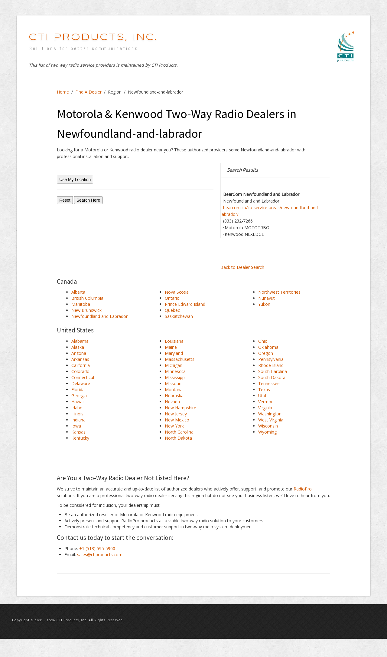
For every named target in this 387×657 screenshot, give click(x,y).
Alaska (77, 347)
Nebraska (174, 395)
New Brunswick (86, 310)
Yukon (264, 304)
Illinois (77, 414)
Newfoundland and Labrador (99, 316)
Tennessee (269, 383)
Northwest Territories (279, 292)
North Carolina (179, 432)
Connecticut (83, 377)
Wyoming (267, 432)
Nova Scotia (177, 292)
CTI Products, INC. (93, 37)
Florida (78, 389)
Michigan (173, 365)
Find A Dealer (88, 92)
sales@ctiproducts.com (99, 554)
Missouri (173, 383)
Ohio (263, 341)
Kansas (78, 432)
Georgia (79, 395)
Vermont (266, 401)
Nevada (172, 401)
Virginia (265, 408)
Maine (171, 347)
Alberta (78, 292)
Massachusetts (179, 359)
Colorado (80, 371)
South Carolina (272, 371)
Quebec (172, 310)
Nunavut (266, 298)
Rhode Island (271, 365)
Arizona (78, 353)
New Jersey (176, 414)
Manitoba (80, 304)
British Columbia (87, 298)
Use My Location (75, 179)
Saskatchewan (179, 316)
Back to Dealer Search (242, 267)
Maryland (174, 353)
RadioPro (303, 489)
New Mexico (177, 420)
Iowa (76, 426)
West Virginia (270, 420)
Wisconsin (268, 426)
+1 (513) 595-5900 (97, 548)
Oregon (265, 353)
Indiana (78, 420)
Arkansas (80, 359)
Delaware (80, 383)
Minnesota (175, 371)
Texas (264, 389)
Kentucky (80, 438)
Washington (269, 414)
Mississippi (175, 377)
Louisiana (174, 341)
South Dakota (271, 377)
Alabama (80, 341)
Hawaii (77, 401)
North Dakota (178, 438)
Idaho (77, 408)
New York (174, 426)
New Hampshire (180, 408)
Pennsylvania (271, 359)
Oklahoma (268, 347)
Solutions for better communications (83, 48)
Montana (174, 389)
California (80, 365)
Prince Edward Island (185, 304)
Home (63, 92)
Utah (263, 395)
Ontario (172, 298)
